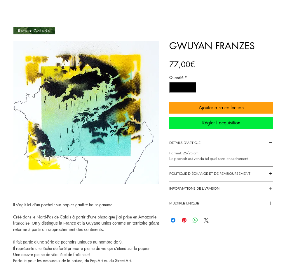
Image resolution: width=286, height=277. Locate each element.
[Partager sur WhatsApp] (195, 220)
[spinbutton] (183, 87)
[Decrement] (173, 87)
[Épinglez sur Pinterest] (184, 220)
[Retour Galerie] (34, 30)
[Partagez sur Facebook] (173, 220)
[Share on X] (206, 220)
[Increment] (192, 87)
